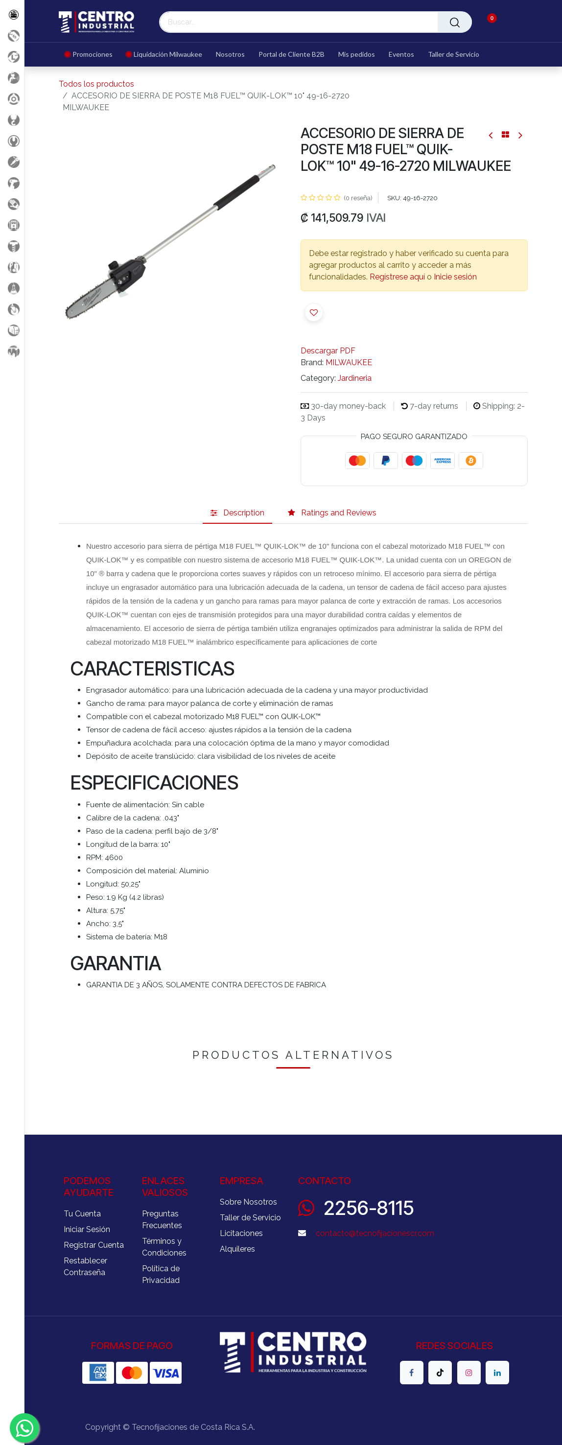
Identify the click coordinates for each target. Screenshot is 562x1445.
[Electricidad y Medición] (12, 224)
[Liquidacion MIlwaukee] (12, 56)
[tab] (237, 513)
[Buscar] (455, 22)
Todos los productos (96, 84)
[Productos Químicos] (12, 288)
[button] (313, 312)
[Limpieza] (12, 267)
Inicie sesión (455, 276)
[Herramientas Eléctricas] (12, 161)
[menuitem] (92, 55)
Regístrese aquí (397, 276)
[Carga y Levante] (12, 119)
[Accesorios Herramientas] (12, 98)
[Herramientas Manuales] (12, 140)
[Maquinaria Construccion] (12, 351)
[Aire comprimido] (12, 77)
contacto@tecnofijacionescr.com (375, 1233)
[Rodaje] (12, 309)
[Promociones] (12, 35)
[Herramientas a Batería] (12, 182)
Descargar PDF (328, 350)
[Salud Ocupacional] (12, 203)
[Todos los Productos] (12, 14)
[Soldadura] (12, 330)
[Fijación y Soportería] (12, 245)
